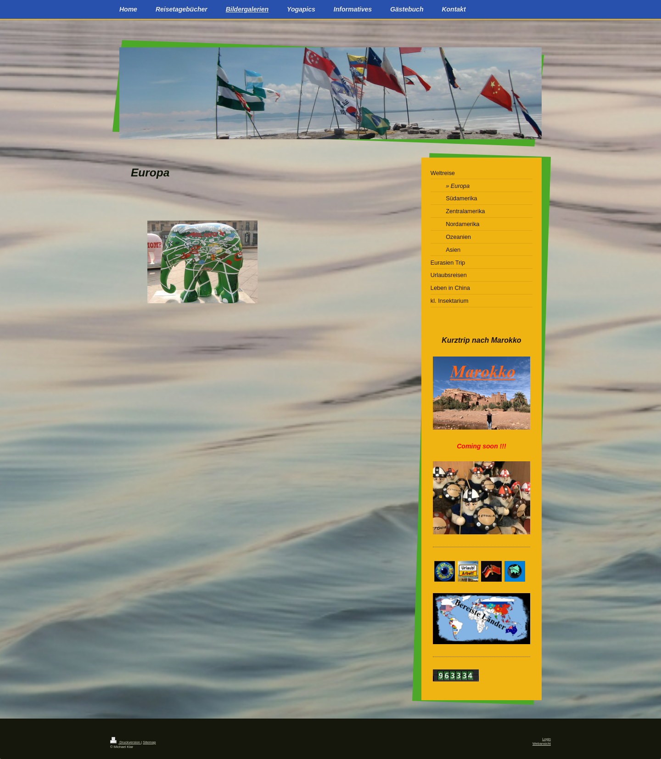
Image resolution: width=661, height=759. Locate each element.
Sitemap (149, 742)
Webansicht (541, 744)
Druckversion (125, 742)
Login (546, 739)
